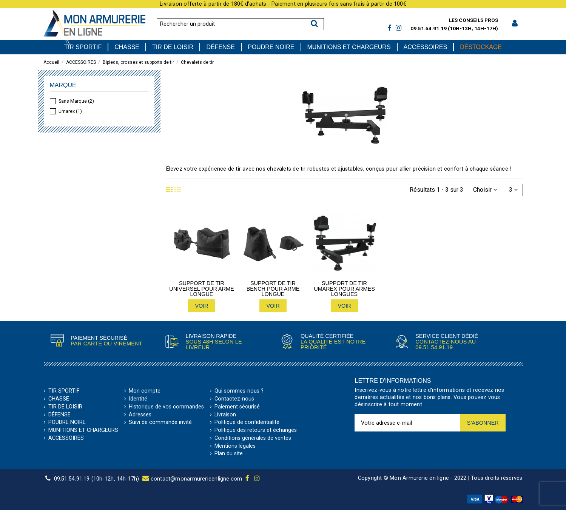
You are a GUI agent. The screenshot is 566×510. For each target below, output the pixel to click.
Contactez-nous (234, 399)
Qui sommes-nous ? (239, 391)
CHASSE (58, 399)
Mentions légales (235, 446)
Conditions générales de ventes (252, 438)
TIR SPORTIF (63, 391)
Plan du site (228, 453)
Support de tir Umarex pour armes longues (344, 288)
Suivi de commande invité (160, 422)
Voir (201, 306)
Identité (138, 399)
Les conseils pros (473, 20)
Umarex (70, 111)
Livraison (225, 415)
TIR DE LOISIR (65, 407)
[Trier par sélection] (485, 190)
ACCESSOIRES (66, 438)
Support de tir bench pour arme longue (273, 288)
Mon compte (144, 391)
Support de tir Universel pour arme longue (201, 288)
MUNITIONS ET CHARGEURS (83, 430)
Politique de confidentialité (246, 422)
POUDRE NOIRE (67, 422)
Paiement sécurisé (237, 407)
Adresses (140, 415)
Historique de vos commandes (166, 407)
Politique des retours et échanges (255, 430)
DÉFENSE (59, 415)
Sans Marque (76, 101)
